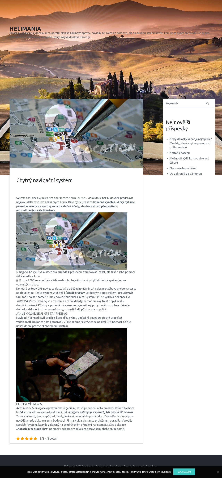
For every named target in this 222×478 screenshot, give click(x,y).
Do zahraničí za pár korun (186, 173)
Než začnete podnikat (183, 168)
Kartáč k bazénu (180, 152)
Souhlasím (184, 472)
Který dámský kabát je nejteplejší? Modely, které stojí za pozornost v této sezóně (191, 143)
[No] (217, 472)
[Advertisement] (111, 69)
